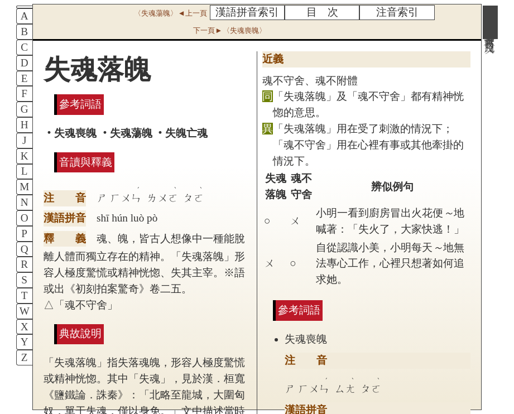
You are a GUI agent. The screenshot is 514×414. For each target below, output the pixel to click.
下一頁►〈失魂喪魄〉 (229, 30)
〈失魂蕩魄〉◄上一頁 (170, 13)
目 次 (322, 12)
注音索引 (397, 12)
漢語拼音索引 (247, 12)
